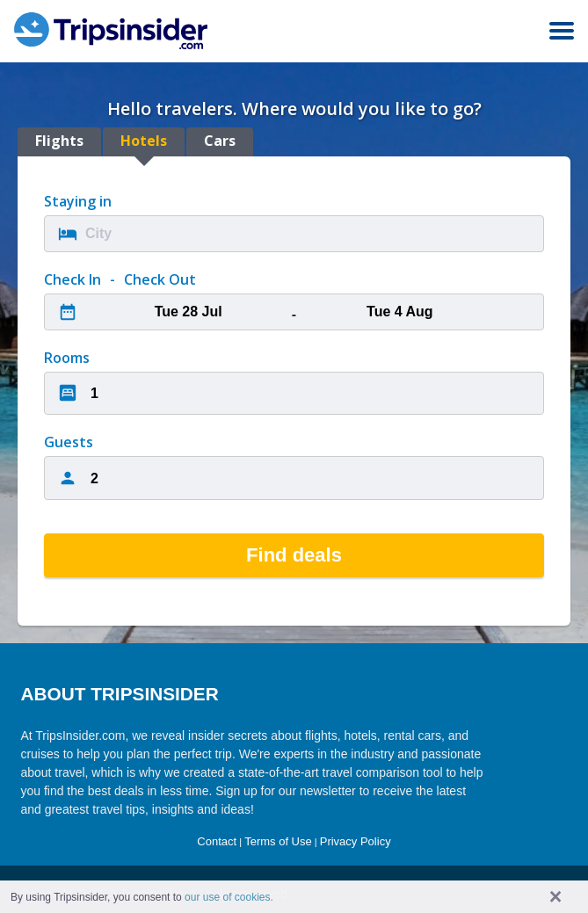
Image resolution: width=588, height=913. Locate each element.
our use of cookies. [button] (229, 897)
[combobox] (294, 233)
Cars (220, 140)
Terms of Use (278, 841)
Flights (59, 140)
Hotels (143, 140)
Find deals (294, 555)
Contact (216, 841)
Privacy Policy (355, 841)
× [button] (556, 896)
